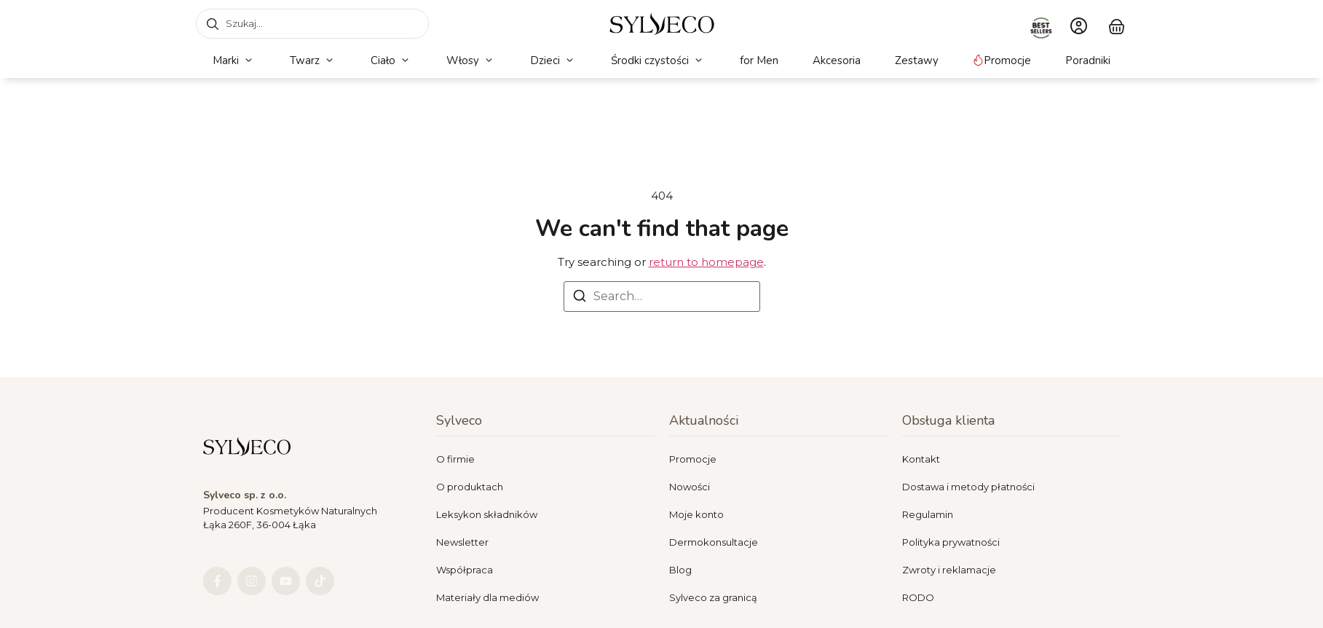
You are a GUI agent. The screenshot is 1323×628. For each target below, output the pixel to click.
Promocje (692, 459)
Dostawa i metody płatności (968, 486)
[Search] (580, 298)
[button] (234, 61)
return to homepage (706, 262)
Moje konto (696, 514)
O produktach (469, 486)
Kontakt (921, 459)
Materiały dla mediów (487, 597)
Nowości (689, 486)
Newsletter (462, 542)
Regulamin (927, 514)
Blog (680, 570)
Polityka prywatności (951, 542)
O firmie (455, 459)
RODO (918, 597)
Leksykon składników (486, 514)
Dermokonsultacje (713, 542)
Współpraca (464, 570)
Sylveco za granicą (713, 597)
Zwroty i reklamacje (949, 570)
